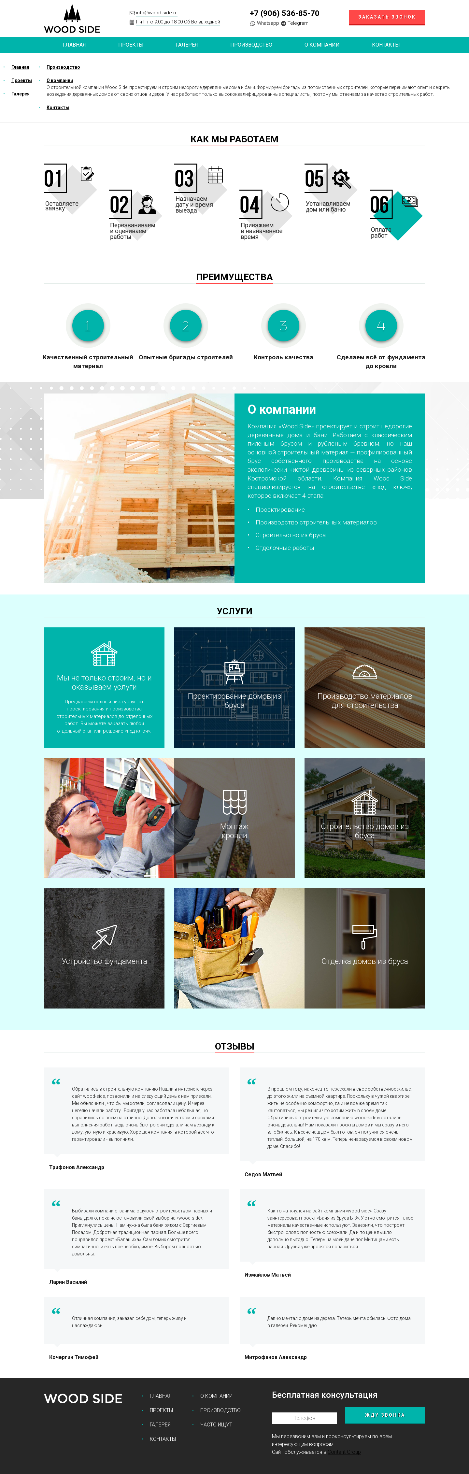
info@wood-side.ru (157, 13)
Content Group (344, 1452)
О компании (322, 45)
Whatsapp (268, 23)
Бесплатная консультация (324, 1395)
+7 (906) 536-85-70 (285, 13)
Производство (251, 45)
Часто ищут (216, 1425)
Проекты (21, 80)
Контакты (386, 45)
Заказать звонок (387, 17)
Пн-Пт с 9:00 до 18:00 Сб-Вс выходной (178, 22)
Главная (74, 45)
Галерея (187, 45)
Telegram (298, 23)
